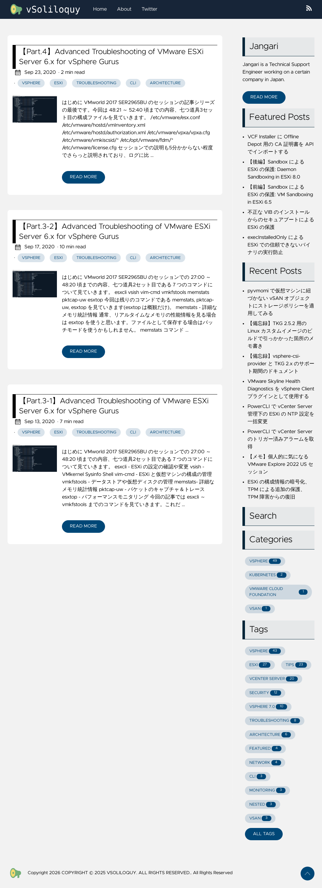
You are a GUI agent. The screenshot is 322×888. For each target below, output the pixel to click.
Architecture (165, 83)
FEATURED (265, 748)
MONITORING (267, 790)
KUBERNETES (267, 575)
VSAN (259, 608)
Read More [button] (263, 97)
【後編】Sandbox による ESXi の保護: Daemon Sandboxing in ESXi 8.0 (275, 170)
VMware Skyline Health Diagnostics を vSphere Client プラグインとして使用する (280, 389)
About (124, 9)
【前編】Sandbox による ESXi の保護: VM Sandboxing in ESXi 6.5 (280, 195)
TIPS (296, 665)
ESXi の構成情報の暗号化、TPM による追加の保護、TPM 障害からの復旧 (278, 490)
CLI (133, 83)
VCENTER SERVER (273, 679)
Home (100, 9)
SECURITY (265, 693)
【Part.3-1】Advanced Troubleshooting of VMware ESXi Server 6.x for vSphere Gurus (113, 406)
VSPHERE (265, 561)
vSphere (31, 83)
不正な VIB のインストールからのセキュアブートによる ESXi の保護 (280, 220)
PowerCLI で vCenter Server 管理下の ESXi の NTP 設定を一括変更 (280, 414)
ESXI (259, 665)
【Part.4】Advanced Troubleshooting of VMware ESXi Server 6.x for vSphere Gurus (111, 57)
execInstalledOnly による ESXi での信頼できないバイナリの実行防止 (279, 245)
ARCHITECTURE (270, 734)
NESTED (262, 804)
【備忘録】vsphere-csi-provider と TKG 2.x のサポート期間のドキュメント (280, 364)
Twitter (150, 9)
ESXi (58, 83)
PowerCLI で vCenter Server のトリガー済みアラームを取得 (280, 439)
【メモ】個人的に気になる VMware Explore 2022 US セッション (280, 465)
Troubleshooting (96, 83)
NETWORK (265, 762)
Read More (83, 177)
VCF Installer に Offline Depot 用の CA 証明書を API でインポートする (280, 145)
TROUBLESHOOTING (274, 721)
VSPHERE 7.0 (268, 706)
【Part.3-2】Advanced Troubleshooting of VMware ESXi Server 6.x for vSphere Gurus (114, 231)
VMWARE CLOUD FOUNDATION (278, 592)
